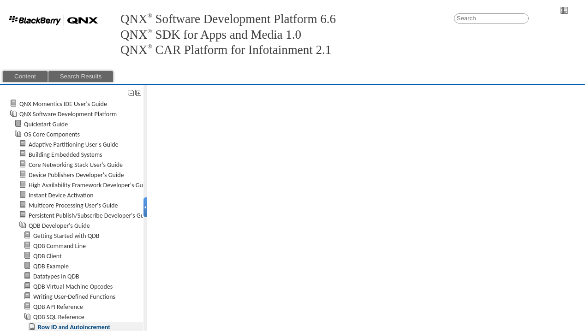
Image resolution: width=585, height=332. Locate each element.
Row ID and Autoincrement (74, 327)
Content (25, 76)
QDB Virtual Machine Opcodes (73, 286)
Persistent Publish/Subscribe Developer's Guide (90, 215)
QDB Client (47, 256)
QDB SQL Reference (58, 317)
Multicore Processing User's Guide (73, 205)
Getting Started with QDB (66, 236)
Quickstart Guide (46, 124)
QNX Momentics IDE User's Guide (63, 104)
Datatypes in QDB (56, 276)
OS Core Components (52, 134)
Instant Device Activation (61, 195)
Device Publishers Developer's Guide (76, 175)
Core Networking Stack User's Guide (76, 165)
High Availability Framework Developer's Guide (90, 185)
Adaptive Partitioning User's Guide (74, 144)
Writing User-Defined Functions (74, 297)
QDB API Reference (58, 307)
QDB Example (51, 266)
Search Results (80, 76)
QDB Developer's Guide (59, 226)
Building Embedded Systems (65, 155)
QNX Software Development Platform (68, 114)
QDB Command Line (59, 246)
